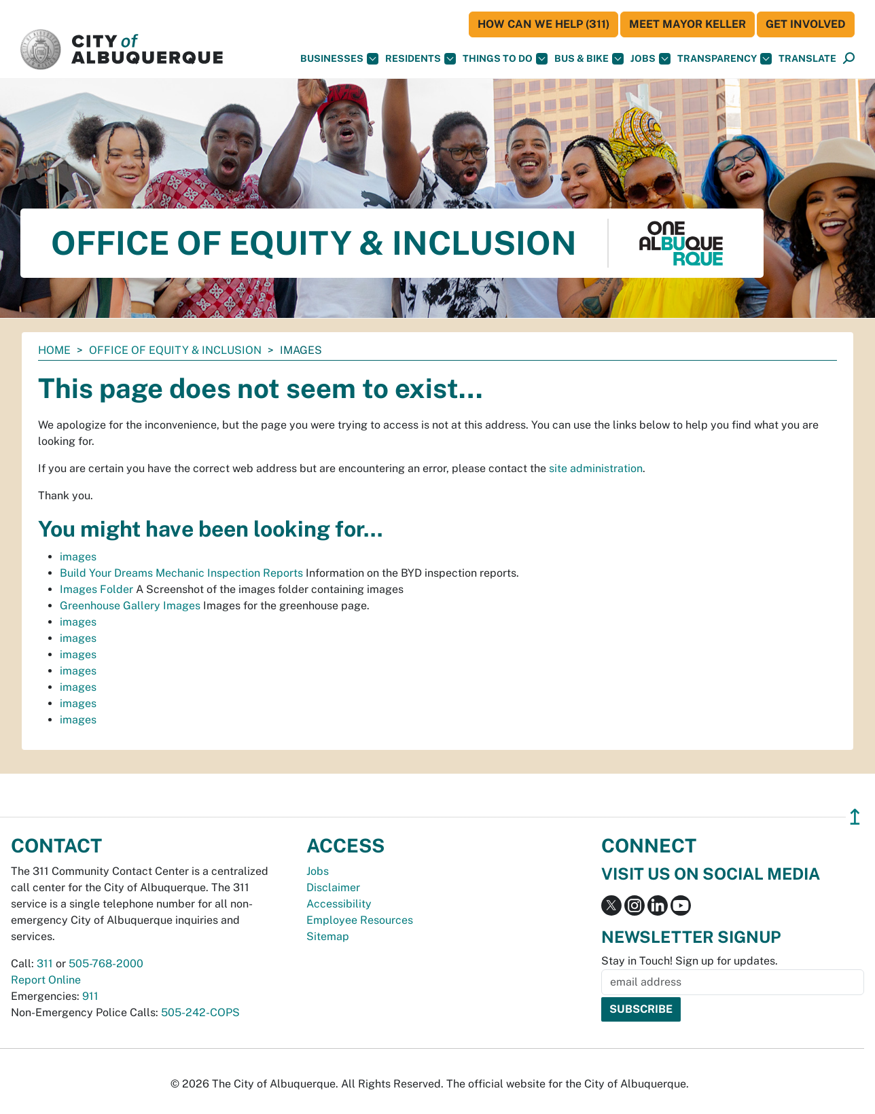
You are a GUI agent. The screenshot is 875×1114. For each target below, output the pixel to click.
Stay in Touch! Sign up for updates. (689, 960)
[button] (807, 58)
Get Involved (806, 24)
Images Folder (96, 589)
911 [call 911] (90, 996)
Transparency (724, 59)
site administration (596, 468)
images (78, 556)
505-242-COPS (200, 1012)
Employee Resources (359, 920)
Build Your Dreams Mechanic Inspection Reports (181, 573)
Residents (420, 59)
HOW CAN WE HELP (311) (543, 24)
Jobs (650, 59)
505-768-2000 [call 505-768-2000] (106, 963)
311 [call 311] (45, 963)
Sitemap (327, 936)
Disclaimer (333, 887)
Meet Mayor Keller (687, 24)
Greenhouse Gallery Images (130, 605)
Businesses (339, 59)
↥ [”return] (855, 816)
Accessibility (339, 903)
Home (54, 350)
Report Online (46, 979)
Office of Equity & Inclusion (175, 350)
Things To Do (505, 59)
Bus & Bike (589, 59)
